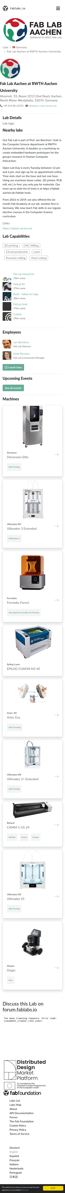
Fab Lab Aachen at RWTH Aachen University (34, 51)
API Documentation (22, 1113)
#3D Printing (14, 467)
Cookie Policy (18, 1125)
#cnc (11, 980)
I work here (13, 367)
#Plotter (12, 837)
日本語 (14, 1176)
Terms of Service (19, 1133)
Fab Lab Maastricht (23, 274)
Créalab (17, 314)
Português (16, 1172)
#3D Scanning (15, 727)
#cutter (36, 837)
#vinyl (24, 837)
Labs (5, 47)
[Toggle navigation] (58, 8)
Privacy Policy (18, 1129)
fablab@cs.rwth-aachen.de (43, 105)
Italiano (14, 1164)
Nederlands (16, 1168)
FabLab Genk (20, 304)
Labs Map (15, 1104)
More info (24, 1190)
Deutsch (15, 1147)
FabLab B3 (19, 284)
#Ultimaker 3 (14, 538)
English (14, 1151)
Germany (19, 47)
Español (14, 1156)
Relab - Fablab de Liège (25, 294)
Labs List (15, 1100)
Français (14, 1160)
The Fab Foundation (22, 1121)
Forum (13, 1117)
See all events (13, 387)
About (13, 1108)
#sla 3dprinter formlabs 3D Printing (24, 612)
